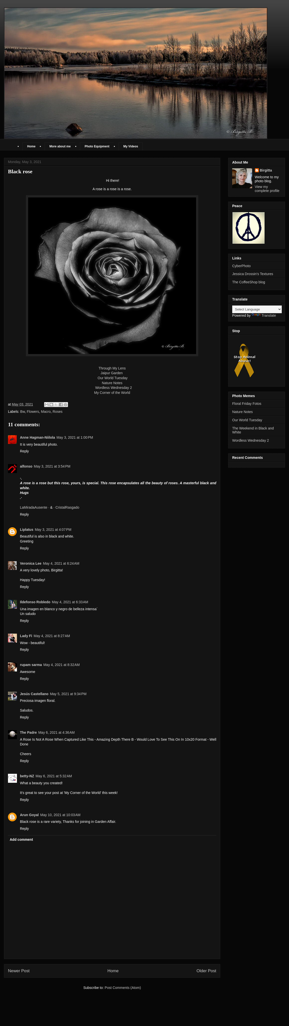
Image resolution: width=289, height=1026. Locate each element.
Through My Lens (112, 368)
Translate (264, 315)
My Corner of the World (112, 393)
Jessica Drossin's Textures (252, 274)
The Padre (28, 732)
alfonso (26, 466)
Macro (46, 412)
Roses (58, 412)
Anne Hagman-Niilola (37, 437)
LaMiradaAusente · (35, 507)
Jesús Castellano (34, 694)
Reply (24, 451)
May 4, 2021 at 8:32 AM (61, 665)
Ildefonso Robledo (35, 602)
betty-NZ (27, 776)
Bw (22, 412)
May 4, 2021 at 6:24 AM (61, 563)
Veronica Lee (30, 563)
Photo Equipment (97, 146)
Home (31, 146)
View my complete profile (267, 189)
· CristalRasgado (66, 507)
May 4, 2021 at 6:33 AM (70, 602)
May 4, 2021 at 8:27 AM (52, 636)
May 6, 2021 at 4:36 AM (56, 732)
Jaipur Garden (112, 373)
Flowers (33, 412)
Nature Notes (112, 383)
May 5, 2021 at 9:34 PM (68, 694)
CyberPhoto (241, 266)
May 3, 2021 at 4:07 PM (53, 530)
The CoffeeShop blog (248, 282)
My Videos (130, 146)
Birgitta (266, 170)
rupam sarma (31, 665)
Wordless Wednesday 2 (113, 388)
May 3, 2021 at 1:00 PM (75, 437)
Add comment (21, 840)
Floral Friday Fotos (246, 404)
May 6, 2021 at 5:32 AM (54, 776)
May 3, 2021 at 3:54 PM (52, 466)
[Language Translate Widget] (257, 309)
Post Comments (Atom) (123, 988)
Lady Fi (26, 636)
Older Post (206, 970)
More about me (60, 146)
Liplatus (26, 530)
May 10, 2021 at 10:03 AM (60, 815)
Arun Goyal (29, 815)
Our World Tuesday (113, 378)
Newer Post (19, 970)
